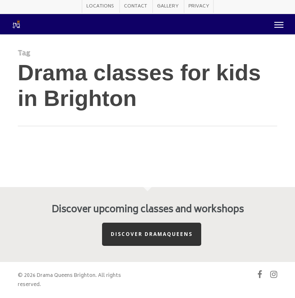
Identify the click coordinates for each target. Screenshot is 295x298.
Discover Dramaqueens (152, 234)
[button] (278, 24)
